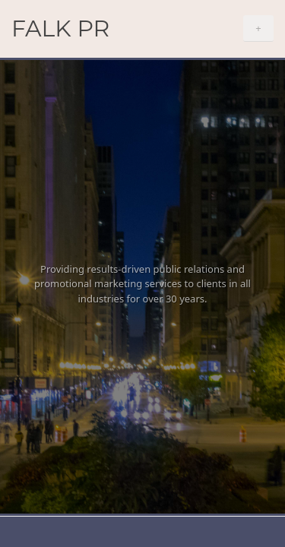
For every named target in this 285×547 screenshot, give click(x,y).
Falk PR (60, 28)
